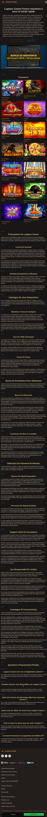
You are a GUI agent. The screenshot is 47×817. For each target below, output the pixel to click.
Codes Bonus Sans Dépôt (7, 768)
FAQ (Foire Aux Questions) (8, 796)
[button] (46, 2)
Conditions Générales (6, 803)
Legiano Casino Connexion (8, 806)
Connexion (13, 814)
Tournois (3, 778)
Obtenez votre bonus (17, 40)
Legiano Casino (30, 40)
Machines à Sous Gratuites (8, 774)
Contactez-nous (5, 800)
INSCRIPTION (34, 814)
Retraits (3, 789)
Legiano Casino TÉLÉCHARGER (9, 781)
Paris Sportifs (4, 792)
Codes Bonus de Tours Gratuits (9, 771)
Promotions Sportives (6, 785)
